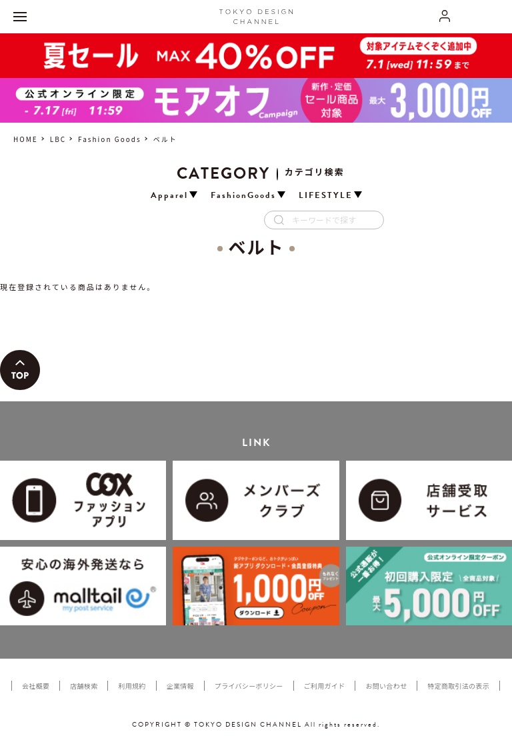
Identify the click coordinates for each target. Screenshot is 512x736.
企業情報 (180, 686)
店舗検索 (83, 686)
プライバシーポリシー (249, 686)
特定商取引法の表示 (458, 686)
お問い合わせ (386, 686)
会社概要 (35, 686)
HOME (25, 139)
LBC (58, 139)
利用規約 (131, 686)
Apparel (169, 195)
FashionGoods (243, 195)
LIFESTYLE (326, 195)
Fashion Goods (109, 139)
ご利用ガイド (324, 686)
